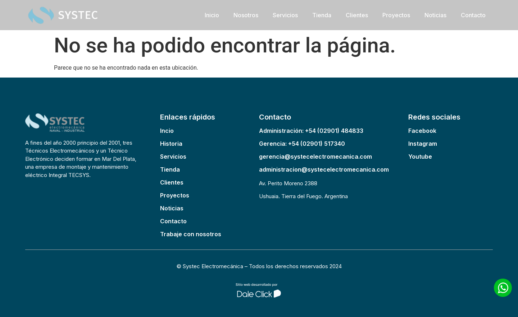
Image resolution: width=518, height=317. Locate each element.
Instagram (422, 143)
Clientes (357, 15)
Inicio (212, 15)
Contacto (473, 15)
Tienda (321, 15)
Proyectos (396, 15)
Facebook (422, 130)
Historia (171, 143)
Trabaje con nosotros (190, 234)
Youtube (420, 156)
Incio (167, 130)
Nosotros (245, 15)
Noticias (435, 15)
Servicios (285, 15)
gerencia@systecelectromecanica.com (315, 156)
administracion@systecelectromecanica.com (324, 169)
